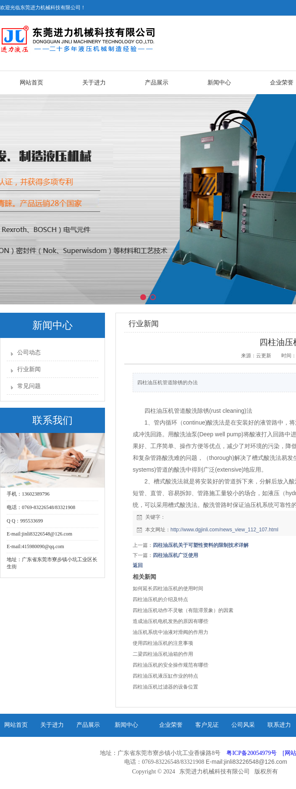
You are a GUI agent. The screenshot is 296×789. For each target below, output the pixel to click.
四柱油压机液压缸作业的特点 (165, 676)
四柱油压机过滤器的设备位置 (165, 687)
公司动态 (29, 352)
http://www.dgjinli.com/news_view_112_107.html (224, 530)
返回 (138, 565)
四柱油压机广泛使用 (175, 555)
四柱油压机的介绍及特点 (160, 599)
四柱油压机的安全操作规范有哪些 (170, 665)
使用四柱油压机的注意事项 (163, 643)
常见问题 (29, 386)
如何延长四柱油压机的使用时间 (168, 588)
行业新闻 (29, 369)
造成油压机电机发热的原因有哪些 (170, 621)
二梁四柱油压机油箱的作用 (163, 654)
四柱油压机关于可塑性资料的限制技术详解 (201, 545)
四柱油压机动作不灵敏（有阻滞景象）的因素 (183, 610)
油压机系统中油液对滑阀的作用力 (170, 632)
